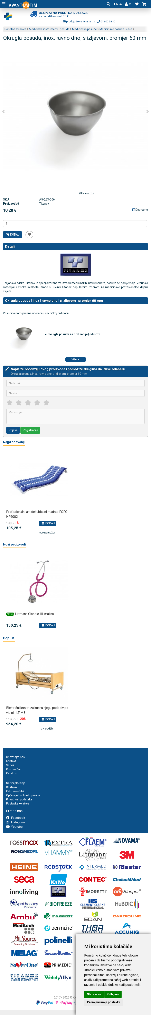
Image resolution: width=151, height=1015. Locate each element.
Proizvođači (13, 769)
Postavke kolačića (17, 803)
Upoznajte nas (15, 757)
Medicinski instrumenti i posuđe (49, 29)
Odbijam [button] (113, 994)
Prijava (13, 430)
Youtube (14, 827)
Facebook (15, 818)
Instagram (15, 822)
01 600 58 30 (106, 21)
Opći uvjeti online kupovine (23, 795)
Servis (10, 765)
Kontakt (11, 761)
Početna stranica (15, 29)
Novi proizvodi (14, 544)
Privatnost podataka (19, 799)
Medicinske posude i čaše (116, 29)
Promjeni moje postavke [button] (103, 1002)
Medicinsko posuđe (84, 29)
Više (75, 359)
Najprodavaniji (14, 442)
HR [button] (118, 4)
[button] (128, 4)
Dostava (11, 787)
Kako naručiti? (15, 791)
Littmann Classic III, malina (34, 614)
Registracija (30, 430)
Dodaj (13, 234)
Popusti (9, 638)
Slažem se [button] (94, 994)
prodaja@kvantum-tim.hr (79, 21)
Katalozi (11, 773)
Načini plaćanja (15, 783)
